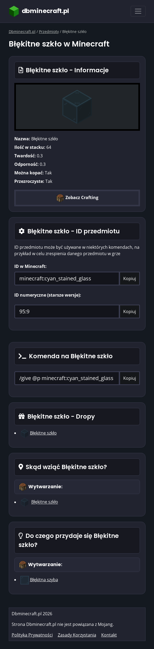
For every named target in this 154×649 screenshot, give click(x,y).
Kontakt (109, 635)
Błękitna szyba (44, 580)
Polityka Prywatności (32, 635)
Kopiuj (129, 278)
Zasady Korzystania (77, 635)
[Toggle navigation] (138, 11)
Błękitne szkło (43, 433)
